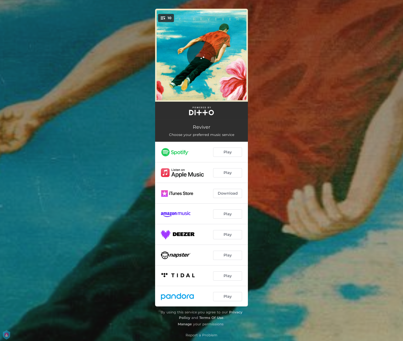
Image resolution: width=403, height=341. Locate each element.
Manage (185, 324)
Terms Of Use (211, 317)
